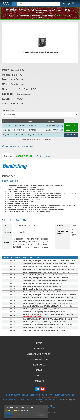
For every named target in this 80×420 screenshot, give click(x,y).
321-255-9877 (36, 397)
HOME (39, 343)
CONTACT (39, 375)
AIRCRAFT (39, 354)
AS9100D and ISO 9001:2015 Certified (48, 400)
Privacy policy (12, 410)
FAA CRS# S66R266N (11, 400)
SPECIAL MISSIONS (39, 359)
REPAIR (39, 370)
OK (9, 414)
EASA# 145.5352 (27, 400)
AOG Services (62, 15)
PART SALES (39, 365)
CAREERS (39, 381)
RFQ (66, 3)
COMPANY (39, 348)
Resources (49, 156)
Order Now (70, 126)
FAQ (39, 156)
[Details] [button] (60, 126)
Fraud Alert (51, 408)
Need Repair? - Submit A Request (17, 146)
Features (8, 156)
